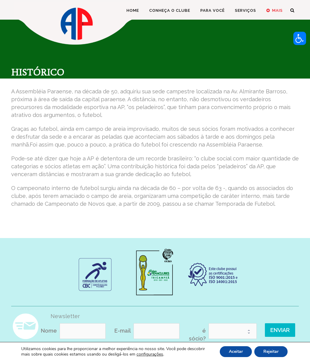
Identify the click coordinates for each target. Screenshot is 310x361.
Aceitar (236, 351)
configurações (150, 354)
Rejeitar (271, 351)
